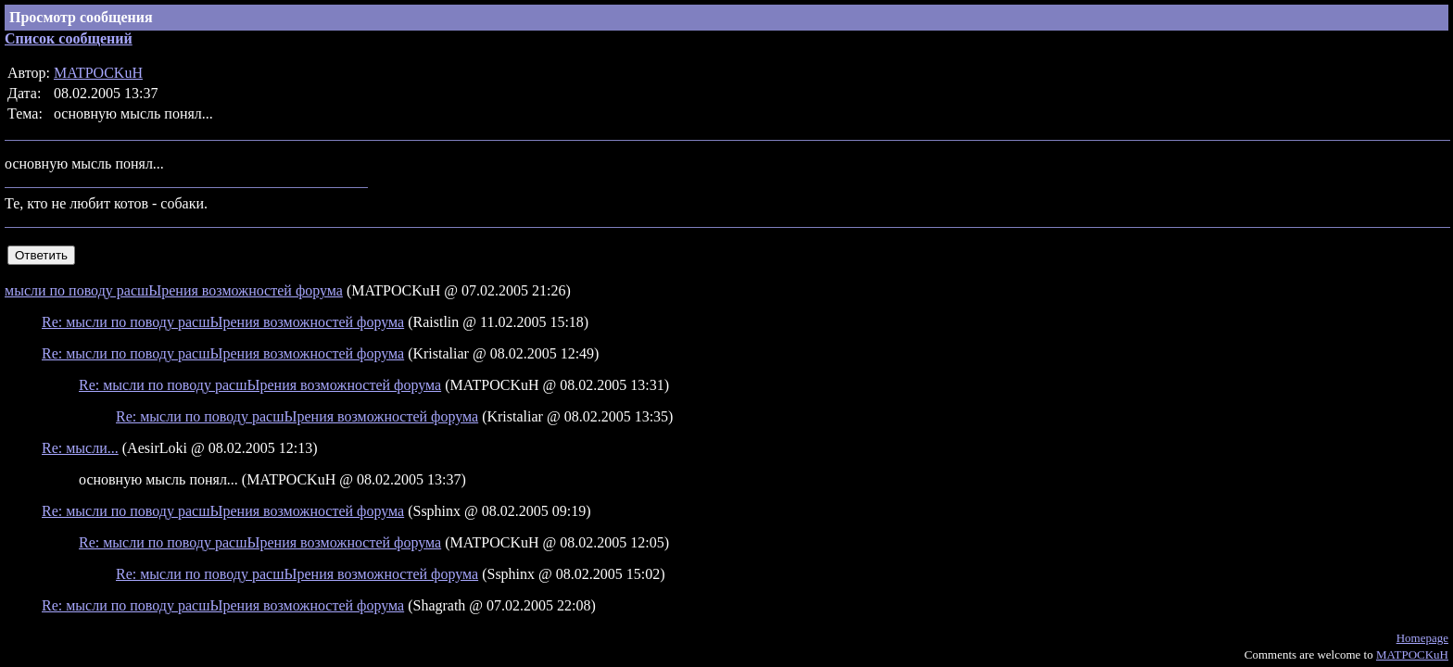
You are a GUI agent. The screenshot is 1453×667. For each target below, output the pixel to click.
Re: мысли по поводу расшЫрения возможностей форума (223, 322)
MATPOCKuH (98, 73)
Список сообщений (69, 38)
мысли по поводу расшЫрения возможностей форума (174, 290)
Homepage (1422, 638)
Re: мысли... (80, 448)
